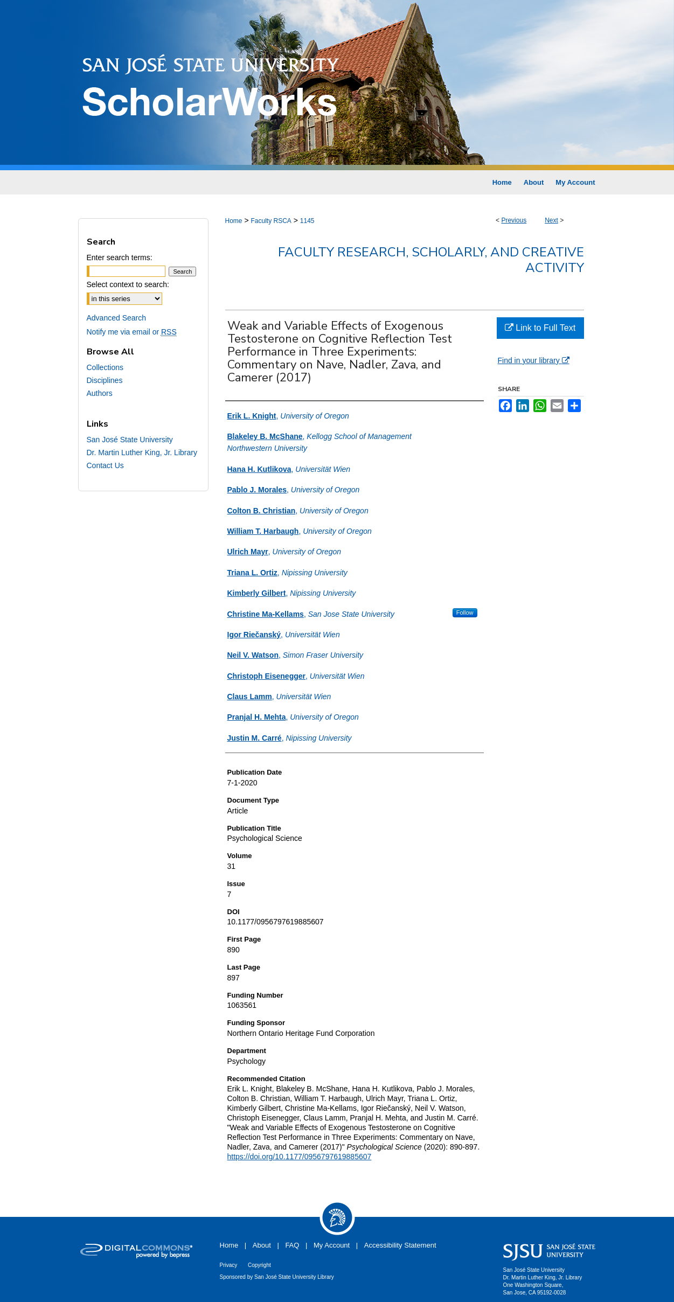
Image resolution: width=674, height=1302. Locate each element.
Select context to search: (128, 284)
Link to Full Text (540, 327)
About (262, 1245)
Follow (465, 612)
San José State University (130, 439)
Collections (105, 367)
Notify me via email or (132, 332)
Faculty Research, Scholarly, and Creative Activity (431, 259)
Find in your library (533, 360)
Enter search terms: (119, 257)
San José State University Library (294, 1277)
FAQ (292, 1245)
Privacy (229, 1265)
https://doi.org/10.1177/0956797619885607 (299, 1156)
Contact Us (105, 465)
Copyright (259, 1265)
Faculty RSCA (271, 221)
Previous (513, 220)
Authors (100, 393)
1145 (307, 221)
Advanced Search (117, 318)
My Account (332, 1245)
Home (233, 221)
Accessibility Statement (400, 1245)
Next (551, 220)
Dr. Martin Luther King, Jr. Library (142, 452)
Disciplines (105, 380)
